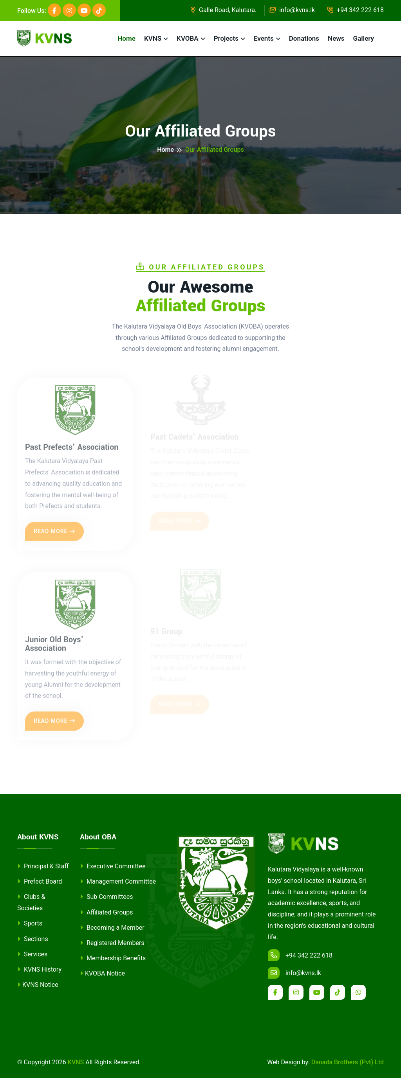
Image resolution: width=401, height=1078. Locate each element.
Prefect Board (39, 881)
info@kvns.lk (292, 10)
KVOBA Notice (102, 973)
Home (126, 38)
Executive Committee (113, 866)
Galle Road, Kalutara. (223, 10)
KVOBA (188, 38)
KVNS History (39, 969)
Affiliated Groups (106, 912)
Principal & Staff (43, 866)
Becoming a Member (112, 927)
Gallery (363, 38)
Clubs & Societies (31, 902)
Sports (29, 923)
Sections (32, 939)
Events (264, 38)
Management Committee (118, 881)
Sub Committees (106, 896)
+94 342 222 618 (355, 10)
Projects (226, 38)
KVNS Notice (37, 984)
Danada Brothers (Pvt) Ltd (347, 1062)
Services (32, 954)
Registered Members (112, 943)
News (336, 38)
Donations (304, 38)
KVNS (152, 38)
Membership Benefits (113, 958)
